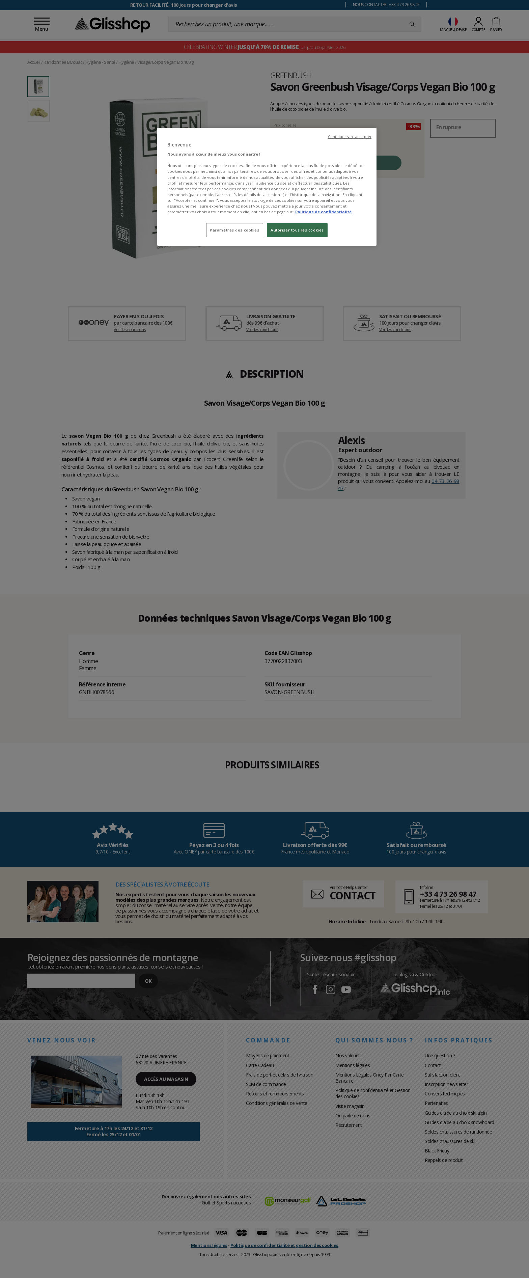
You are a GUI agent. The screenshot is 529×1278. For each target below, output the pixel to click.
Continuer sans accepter (349, 136)
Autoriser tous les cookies (297, 230)
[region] (267, 187)
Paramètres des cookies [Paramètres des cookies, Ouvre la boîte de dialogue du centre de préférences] (234, 230)
